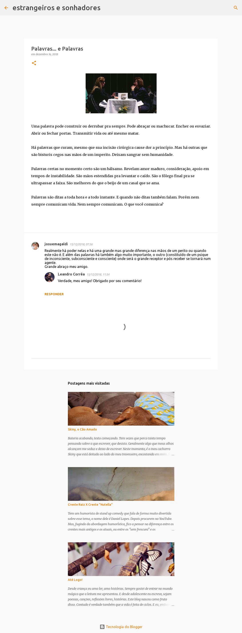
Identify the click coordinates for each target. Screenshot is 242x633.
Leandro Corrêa (71, 274)
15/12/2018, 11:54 (98, 274)
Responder (54, 294)
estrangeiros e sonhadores (56, 8)
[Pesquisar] (106, 7)
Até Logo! (75, 580)
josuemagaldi (56, 244)
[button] (34, 63)
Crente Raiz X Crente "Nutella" (90, 504)
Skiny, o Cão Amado (82, 429)
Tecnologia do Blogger (121, 627)
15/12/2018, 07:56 (81, 244)
